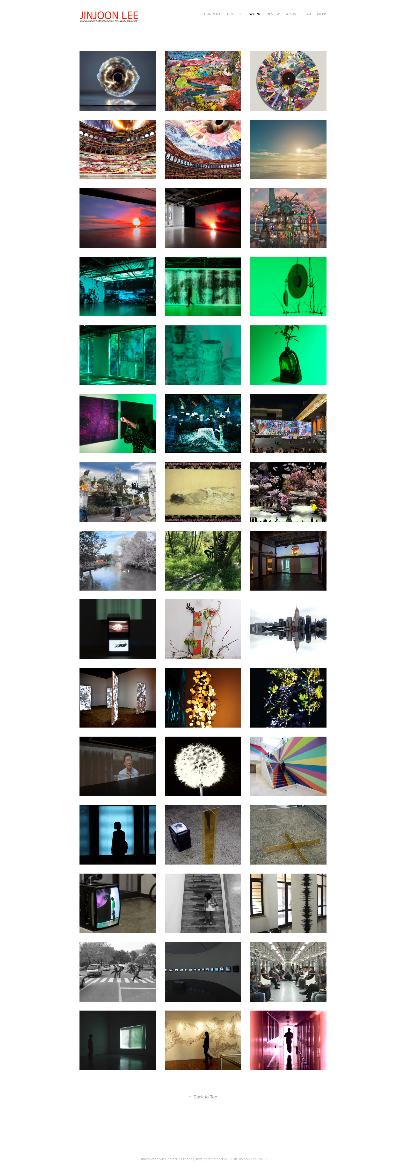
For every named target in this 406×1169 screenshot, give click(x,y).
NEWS (322, 14)
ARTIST (292, 14)
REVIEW (273, 14)
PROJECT (235, 14)
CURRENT (212, 14)
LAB (307, 14)
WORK (254, 14)
